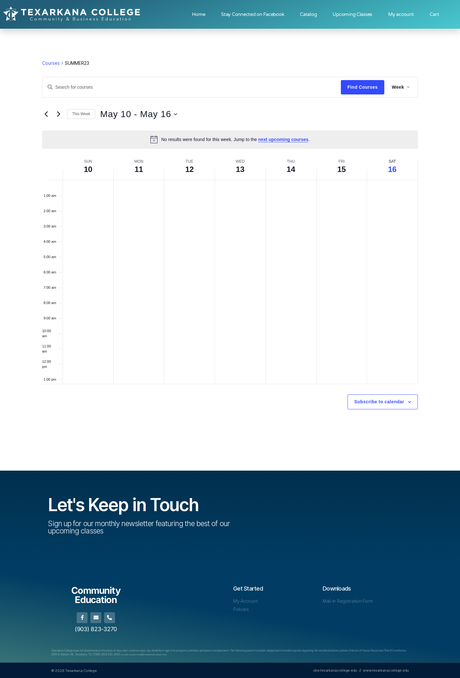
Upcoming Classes (352, 14)
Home (198, 14)
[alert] (230, 139)
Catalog (308, 14)
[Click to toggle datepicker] (138, 114)
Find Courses (362, 87)
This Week (81, 114)
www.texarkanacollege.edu (386, 670)
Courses (51, 63)
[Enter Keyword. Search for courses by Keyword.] (191, 87)
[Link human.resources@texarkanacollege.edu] (144, 654)
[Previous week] (46, 114)
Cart (434, 14)
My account (401, 14)
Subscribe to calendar (379, 401)
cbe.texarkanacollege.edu (335, 670)
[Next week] (58, 114)
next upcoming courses (283, 139)
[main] (230, 250)
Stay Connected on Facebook (252, 14)
